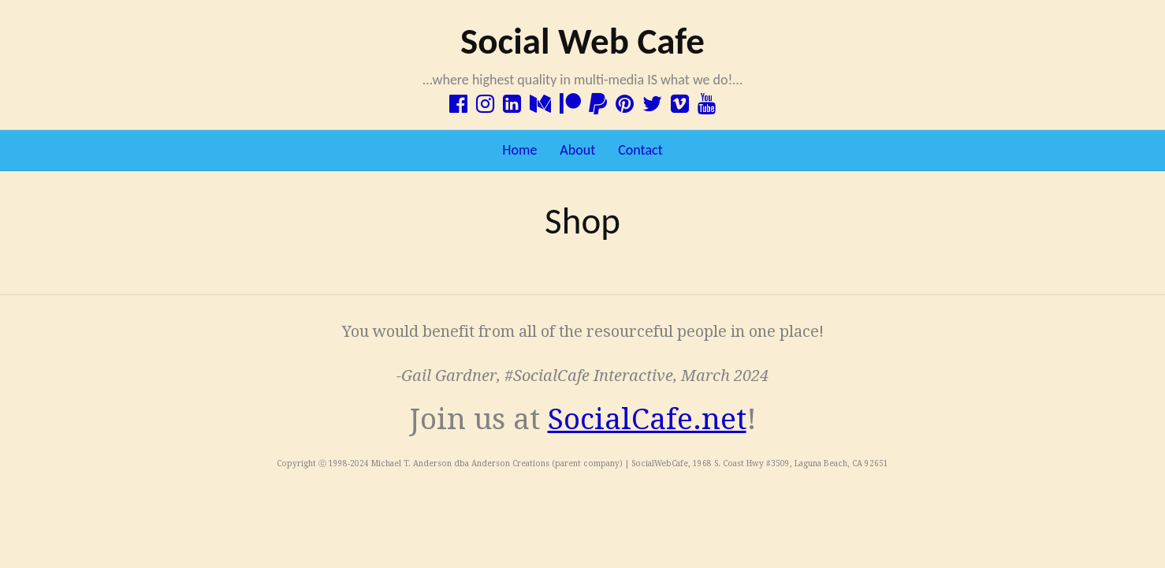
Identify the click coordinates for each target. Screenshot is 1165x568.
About (577, 150)
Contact (640, 150)
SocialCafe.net (647, 419)
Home (519, 150)
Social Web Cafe (582, 41)
